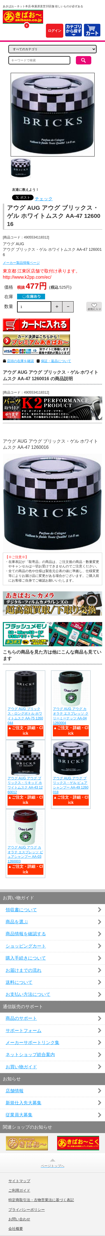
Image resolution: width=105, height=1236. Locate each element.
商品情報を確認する (26, 933)
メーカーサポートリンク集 (32, 1042)
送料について (19, 982)
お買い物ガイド (21, 1066)
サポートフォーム (23, 1030)
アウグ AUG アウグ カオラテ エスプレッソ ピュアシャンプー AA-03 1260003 (25, 854)
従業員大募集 (19, 1114)
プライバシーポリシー (26, 1210)
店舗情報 (15, 1090)
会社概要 (15, 1229)
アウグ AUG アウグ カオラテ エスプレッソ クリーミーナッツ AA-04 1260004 (70, 716)
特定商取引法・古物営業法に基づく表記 (41, 1200)
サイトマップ (19, 1181)
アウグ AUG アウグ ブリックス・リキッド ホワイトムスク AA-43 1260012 (25, 785)
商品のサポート (21, 1018)
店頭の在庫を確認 (20, 361)
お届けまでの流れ (23, 970)
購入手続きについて (26, 958)
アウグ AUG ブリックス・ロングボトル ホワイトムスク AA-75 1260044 (25, 716)
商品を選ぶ (17, 921)
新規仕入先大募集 (23, 1102)
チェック (44, 198)
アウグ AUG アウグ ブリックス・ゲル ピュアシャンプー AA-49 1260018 (70, 785)
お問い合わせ (19, 1219)
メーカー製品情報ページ (21, 263)
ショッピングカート (26, 946)
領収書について (21, 909)
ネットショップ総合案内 (30, 1054)
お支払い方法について (28, 994)
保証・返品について (56, 361)
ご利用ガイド (19, 1190)
